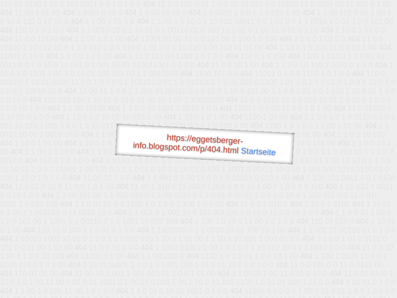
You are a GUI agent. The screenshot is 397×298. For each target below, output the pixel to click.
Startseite (258, 151)
